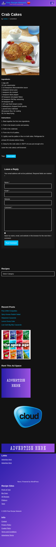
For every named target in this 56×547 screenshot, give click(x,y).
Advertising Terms (7, 535)
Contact (4, 521)
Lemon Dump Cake (8, 321)
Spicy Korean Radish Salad (10, 314)
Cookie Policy (6, 528)
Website (7, 199)
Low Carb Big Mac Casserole (11, 325)
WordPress (35, 482)
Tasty (3, 504)
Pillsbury (4, 500)
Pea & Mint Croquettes (9, 311)
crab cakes (11, 156)
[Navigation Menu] (52, 3)
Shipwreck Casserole (8, 318)
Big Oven (4, 493)
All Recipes (5, 497)
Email (6, 191)
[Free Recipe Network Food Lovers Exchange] (16, 3)
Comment (8, 207)
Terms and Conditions (8, 532)
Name (7, 182)
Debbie (5, 19)
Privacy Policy (6, 525)
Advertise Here (6, 459)
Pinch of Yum (6, 490)
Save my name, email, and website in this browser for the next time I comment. (27, 237)
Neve (19, 482)
